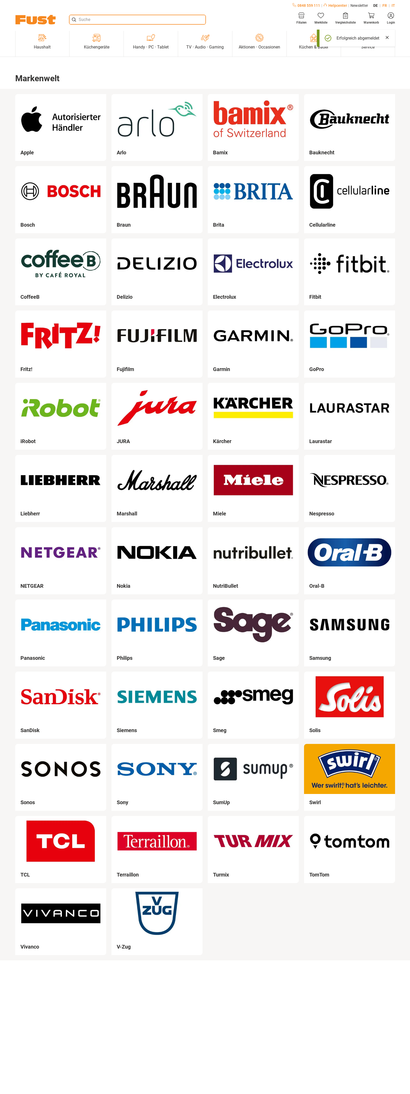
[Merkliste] (321, 18)
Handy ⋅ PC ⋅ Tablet (151, 42)
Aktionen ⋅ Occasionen (259, 42)
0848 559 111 (306, 5)
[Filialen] (301, 18)
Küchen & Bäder (313, 42)
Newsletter (359, 5)
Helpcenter (335, 5)
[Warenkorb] (371, 18)
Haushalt (42, 42)
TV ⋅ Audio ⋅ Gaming (205, 42)
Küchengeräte (96, 42)
